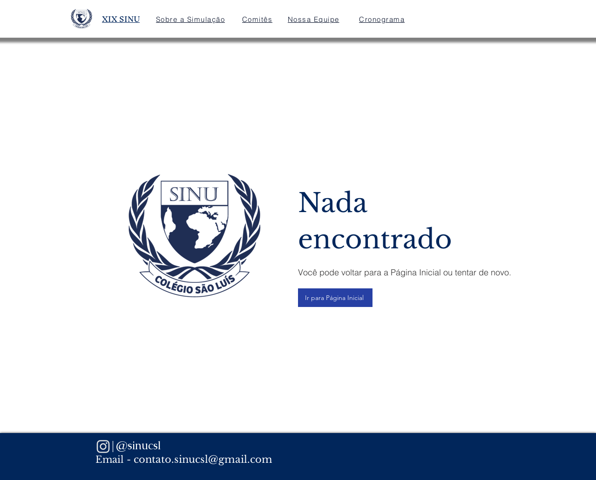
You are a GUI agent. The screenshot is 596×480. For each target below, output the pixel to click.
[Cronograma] (383, 19)
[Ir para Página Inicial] (335, 297)
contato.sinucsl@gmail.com (203, 459)
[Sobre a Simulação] (191, 19)
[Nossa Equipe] (314, 19)
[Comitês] (258, 19)
